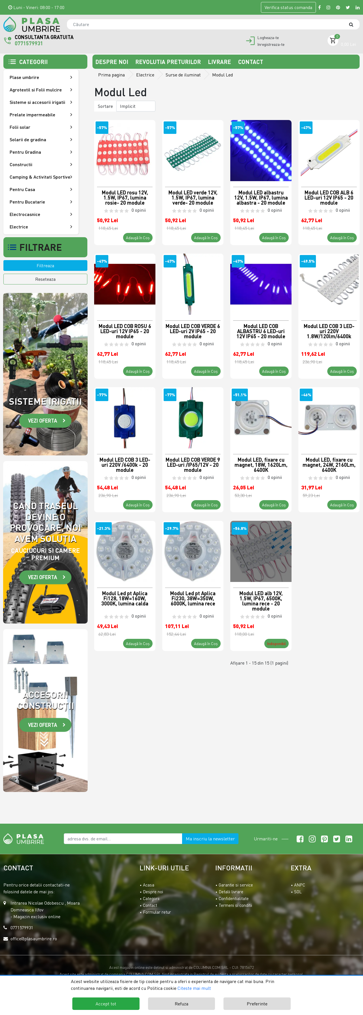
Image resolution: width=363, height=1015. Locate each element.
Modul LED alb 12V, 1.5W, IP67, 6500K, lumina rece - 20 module (261, 600)
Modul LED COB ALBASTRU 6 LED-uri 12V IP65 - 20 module (261, 331)
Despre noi (112, 61)
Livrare (220, 61)
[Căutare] (354, 24)
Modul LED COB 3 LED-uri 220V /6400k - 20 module (125, 464)
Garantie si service (236, 884)
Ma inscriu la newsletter (210, 838)
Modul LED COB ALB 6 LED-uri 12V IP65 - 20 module (329, 197)
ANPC (299, 884)
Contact (250, 61)
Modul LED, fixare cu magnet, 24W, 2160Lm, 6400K (329, 464)
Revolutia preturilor (168, 61)
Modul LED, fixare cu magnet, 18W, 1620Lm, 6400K (261, 464)
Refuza (181, 1004)
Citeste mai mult (194, 988)
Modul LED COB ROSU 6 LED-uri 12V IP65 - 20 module (125, 331)
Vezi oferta (42, 420)
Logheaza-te (268, 38)
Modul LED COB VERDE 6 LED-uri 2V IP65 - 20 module (193, 331)
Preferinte (257, 1004)
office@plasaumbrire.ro (33, 938)
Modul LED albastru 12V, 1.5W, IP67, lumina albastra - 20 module (261, 197)
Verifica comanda (288, 7)
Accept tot (106, 1004)
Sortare (105, 106)
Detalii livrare (231, 891)
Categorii (151, 898)
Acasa (148, 884)
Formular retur (157, 912)
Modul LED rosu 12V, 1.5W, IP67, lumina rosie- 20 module (125, 197)
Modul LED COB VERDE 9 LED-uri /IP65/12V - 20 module (193, 464)
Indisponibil (276, 643)
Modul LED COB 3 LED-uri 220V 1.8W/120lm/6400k (329, 331)
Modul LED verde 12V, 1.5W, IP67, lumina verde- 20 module (193, 197)
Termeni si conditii (235, 905)
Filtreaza (45, 265)
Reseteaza (45, 279)
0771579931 (29, 43)
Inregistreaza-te (271, 44)
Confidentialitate (234, 898)
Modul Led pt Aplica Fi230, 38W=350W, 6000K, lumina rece (193, 598)
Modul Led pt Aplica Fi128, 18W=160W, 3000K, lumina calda (124, 598)
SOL (298, 891)
